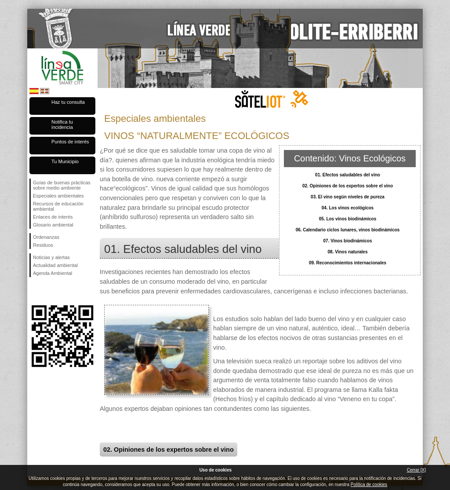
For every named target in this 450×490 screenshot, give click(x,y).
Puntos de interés (70, 141)
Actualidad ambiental (55, 265)
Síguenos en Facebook (34, 291)
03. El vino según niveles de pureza (348, 196)
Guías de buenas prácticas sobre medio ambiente (62, 185)
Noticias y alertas (51, 257)
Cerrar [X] (416, 470)
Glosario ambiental (53, 224)
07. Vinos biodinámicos (347, 240)
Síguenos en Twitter (49, 291)
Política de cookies (369, 484)
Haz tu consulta (68, 102)
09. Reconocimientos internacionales (347, 262)
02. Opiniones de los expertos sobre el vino (347, 185)
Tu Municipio (65, 161)
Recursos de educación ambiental (58, 206)
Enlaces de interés (53, 216)
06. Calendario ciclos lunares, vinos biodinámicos (348, 229)
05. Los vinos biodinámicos (348, 218)
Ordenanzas (46, 237)
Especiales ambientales (58, 195)
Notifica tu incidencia (62, 124)
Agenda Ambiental (52, 273)
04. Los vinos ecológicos (348, 207)
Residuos (43, 245)
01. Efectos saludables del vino (347, 174)
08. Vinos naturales (348, 251)
